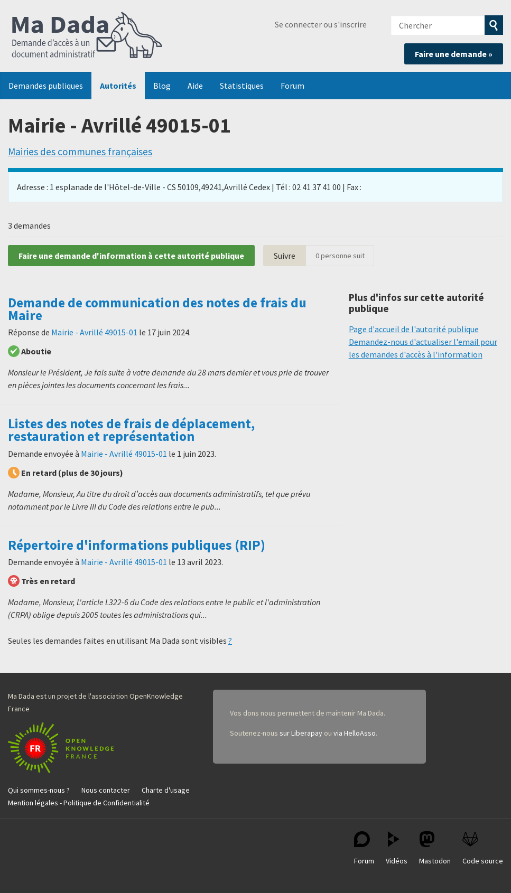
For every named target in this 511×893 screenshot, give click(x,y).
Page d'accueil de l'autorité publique (414, 329)
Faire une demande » (454, 54)
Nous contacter (105, 790)
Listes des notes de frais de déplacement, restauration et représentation (131, 430)
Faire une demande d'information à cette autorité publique (131, 255)
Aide (195, 85)
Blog (162, 85)
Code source (482, 848)
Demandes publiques (45, 85)
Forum (292, 85)
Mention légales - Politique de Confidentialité (79, 802)
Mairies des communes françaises (80, 151)
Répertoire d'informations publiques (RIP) (136, 545)
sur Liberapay (301, 733)
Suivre (284, 255)
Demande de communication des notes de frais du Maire (157, 309)
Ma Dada (87, 36)
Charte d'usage (166, 790)
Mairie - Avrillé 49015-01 (94, 332)
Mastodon (435, 848)
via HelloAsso (354, 733)
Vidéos (396, 848)
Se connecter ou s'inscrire (321, 24)
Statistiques (242, 85)
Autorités (118, 85)
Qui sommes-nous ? (39, 790)
